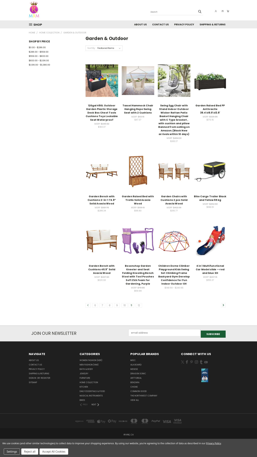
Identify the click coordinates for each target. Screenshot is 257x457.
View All (134, 398)
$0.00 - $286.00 (37, 47)
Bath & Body (86, 367)
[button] (204, 374)
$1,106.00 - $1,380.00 (39, 64)
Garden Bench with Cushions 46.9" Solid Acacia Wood (101, 269)
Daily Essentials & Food (92, 389)
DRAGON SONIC (138, 372)
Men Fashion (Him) (89, 363)
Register (45, 376)
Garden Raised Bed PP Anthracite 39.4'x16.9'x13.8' (210, 109)
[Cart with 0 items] (227, 11)
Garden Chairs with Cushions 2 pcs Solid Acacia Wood (174, 200)
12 (139, 305)
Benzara (134, 381)
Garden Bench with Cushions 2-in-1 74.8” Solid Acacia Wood (102, 200)
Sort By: (91, 48)
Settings (12, 451)
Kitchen (84, 385)
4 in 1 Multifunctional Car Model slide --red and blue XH (210, 269)
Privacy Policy (184, 24)
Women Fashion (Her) (91, 358)
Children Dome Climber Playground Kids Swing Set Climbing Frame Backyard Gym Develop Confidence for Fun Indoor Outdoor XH (174, 274)
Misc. (133, 358)
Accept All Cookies (53, 451)
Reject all (29, 451)
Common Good (138, 389)
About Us (140, 24)
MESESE (134, 367)
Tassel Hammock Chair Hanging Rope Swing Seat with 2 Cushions (138, 109)
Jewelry (84, 372)
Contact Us (160, 24)
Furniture (85, 376)
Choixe (134, 385)
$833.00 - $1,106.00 (39, 60)
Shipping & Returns (212, 24)
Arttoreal (136, 376)
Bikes (82, 398)
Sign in (33, 376)
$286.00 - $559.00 (38, 51)
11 (131, 305)
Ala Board (135, 363)
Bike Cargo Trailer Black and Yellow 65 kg (210, 198)
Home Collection (89, 381)
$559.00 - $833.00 (38, 56)
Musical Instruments (91, 394)
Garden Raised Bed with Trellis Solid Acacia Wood (138, 200)
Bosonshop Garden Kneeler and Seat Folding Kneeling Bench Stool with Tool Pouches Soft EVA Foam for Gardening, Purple (138, 274)
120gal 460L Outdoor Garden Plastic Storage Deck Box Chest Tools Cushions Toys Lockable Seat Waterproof (102, 113)
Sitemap (33, 381)
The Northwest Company (143, 394)
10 (125, 305)
